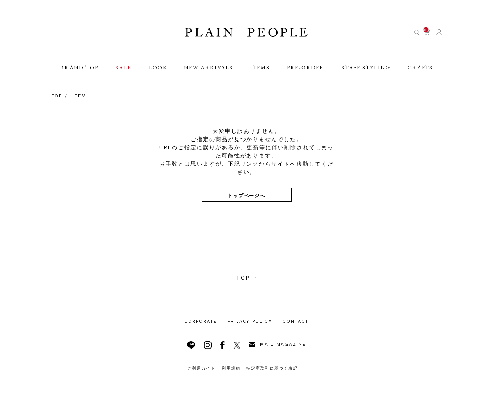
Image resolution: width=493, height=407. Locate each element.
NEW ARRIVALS (208, 70)
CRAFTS (421, 70)
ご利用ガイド (201, 368)
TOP (243, 277)
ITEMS (260, 70)
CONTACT (296, 321)
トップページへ (247, 195)
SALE (123, 70)
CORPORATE (200, 321)
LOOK (157, 70)
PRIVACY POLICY (250, 321)
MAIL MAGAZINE (277, 344)
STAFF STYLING (366, 70)
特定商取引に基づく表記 (272, 368)
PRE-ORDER (306, 70)
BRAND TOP (78, 70)
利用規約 (231, 368)
